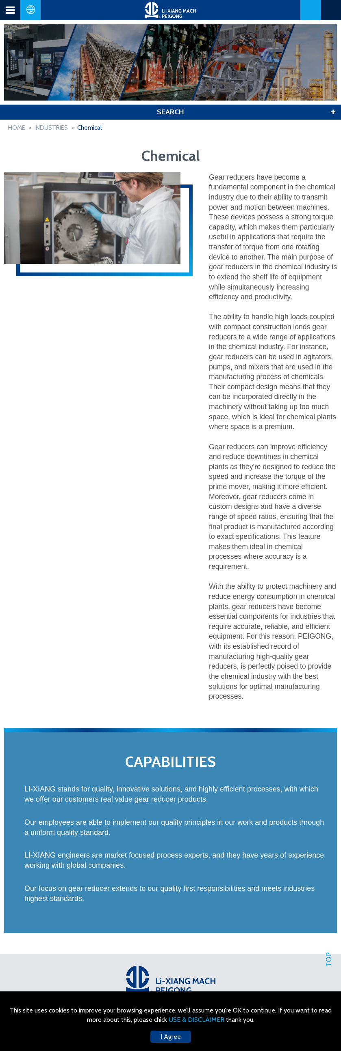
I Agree (171, 1036)
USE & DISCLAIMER (197, 1019)
